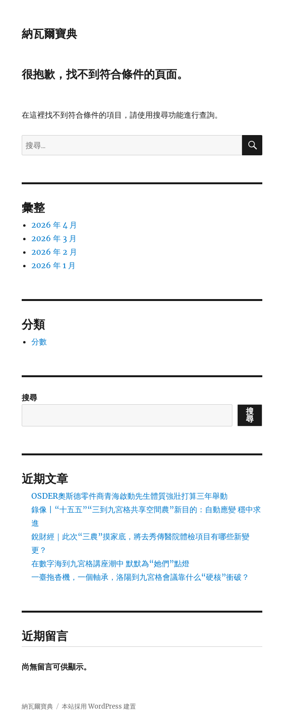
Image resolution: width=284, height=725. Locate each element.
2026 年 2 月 (54, 252)
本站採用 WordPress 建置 (99, 706)
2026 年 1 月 (53, 265)
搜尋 (29, 397)
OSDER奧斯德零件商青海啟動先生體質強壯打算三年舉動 (129, 496)
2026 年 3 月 (54, 238)
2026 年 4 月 (54, 225)
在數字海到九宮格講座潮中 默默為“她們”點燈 (110, 563)
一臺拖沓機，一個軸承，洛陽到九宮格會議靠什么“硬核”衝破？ (140, 577)
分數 (39, 341)
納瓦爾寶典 (49, 34)
